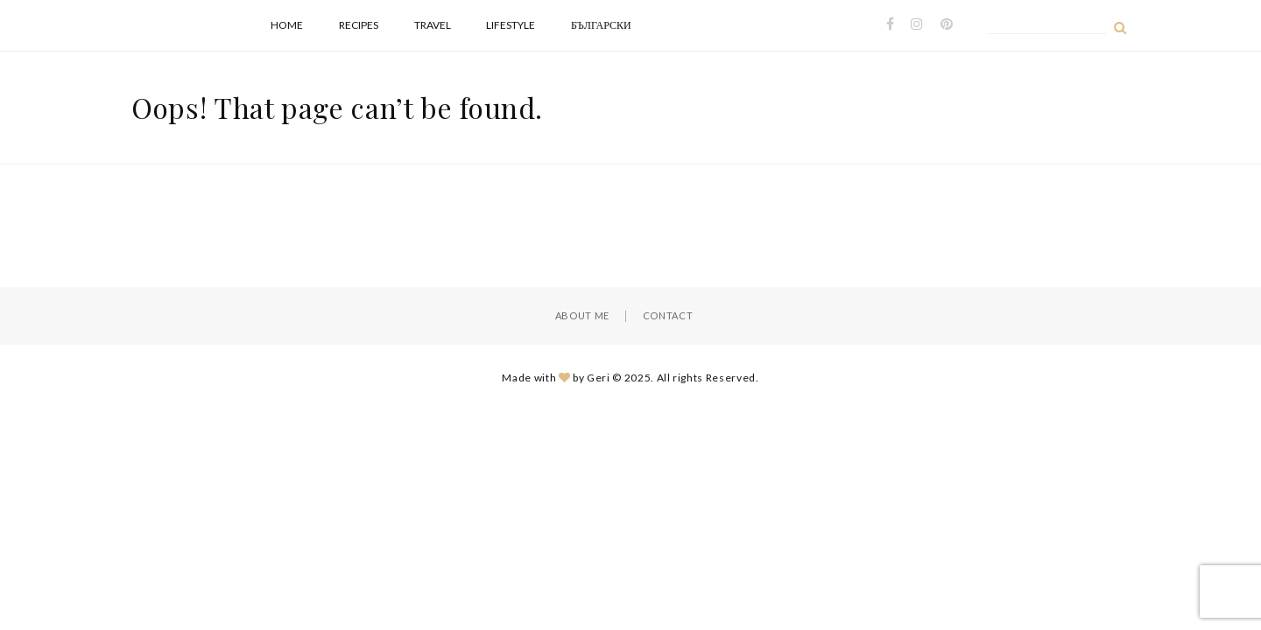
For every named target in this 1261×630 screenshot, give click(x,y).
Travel (432, 25)
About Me (582, 315)
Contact (668, 315)
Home (287, 25)
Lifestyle (510, 25)
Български (601, 25)
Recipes (358, 25)
